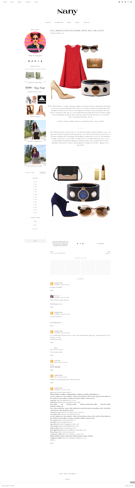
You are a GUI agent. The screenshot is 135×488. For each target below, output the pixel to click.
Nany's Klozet (10, 485)
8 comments (100, 243)
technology (64, 245)
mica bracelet (57, 244)
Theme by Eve (129, 485)
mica (67, 243)
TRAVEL (77, 22)
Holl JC (57, 296)
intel (59, 243)
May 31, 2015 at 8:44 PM (60, 377)
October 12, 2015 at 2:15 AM (62, 389)
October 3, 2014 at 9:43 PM (61, 284)
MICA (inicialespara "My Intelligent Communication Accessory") (82, 136)
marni (63, 243)
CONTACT (28, 2)
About (20, 2)
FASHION (48, 22)
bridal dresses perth (55, 339)
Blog (12, 2)
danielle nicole (63, 241)
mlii (56, 348)
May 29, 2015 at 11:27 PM (60, 362)
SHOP (36, 2)
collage (55, 241)
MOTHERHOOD (59, 22)
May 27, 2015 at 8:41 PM (56, 349)
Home (5, 2)
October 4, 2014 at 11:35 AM (62, 314)
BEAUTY (69, 22)
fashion (54, 243)
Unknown (58, 283)
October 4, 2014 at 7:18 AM (61, 297)
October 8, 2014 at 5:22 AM (61, 332)
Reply (52, 290)
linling (57, 360)
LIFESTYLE (86, 22)
